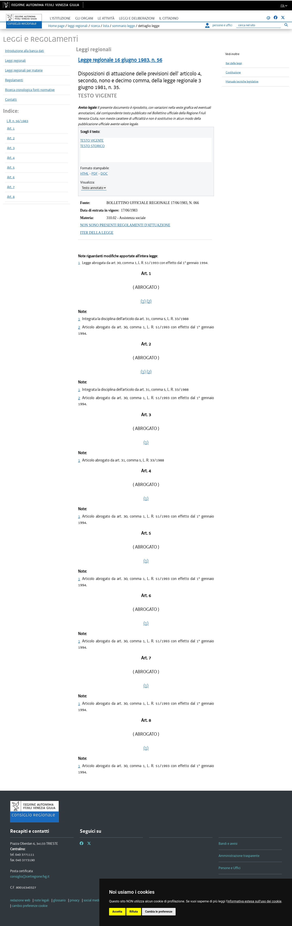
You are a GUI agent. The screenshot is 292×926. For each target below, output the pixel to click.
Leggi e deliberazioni (137, 18)
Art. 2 (11, 138)
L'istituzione (60, 18)
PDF (94, 173)
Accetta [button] (117, 911)
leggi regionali (78, 26)
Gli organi (84, 18)
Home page (56, 26)
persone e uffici (218, 25)
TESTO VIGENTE (92, 140)
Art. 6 (11, 177)
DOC (104, 173)
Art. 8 (11, 196)
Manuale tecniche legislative (242, 82)
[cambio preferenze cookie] (29, 905)
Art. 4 (11, 157)
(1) (143, 301)
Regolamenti (14, 80)
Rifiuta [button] (134, 911)
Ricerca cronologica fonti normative (30, 90)
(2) (149, 301)
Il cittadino (168, 18)
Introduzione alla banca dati (24, 51)
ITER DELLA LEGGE (96, 233)
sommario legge (123, 26)
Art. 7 (11, 187)
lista (106, 26)
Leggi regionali (15, 60)
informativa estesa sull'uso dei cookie (254, 901)
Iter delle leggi (234, 63)
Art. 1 (11, 128)
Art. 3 (11, 148)
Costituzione (233, 72)
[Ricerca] (258, 25)
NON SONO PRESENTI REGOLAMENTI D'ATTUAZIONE (125, 225)
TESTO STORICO (92, 146)
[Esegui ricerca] (286, 24)
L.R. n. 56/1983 (17, 121)
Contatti (11, 99)
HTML (84, 173)
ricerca (95, 26)
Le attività (106, 18)
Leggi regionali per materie (24, 70)
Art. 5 (11, 167)
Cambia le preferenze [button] (158, 911)
